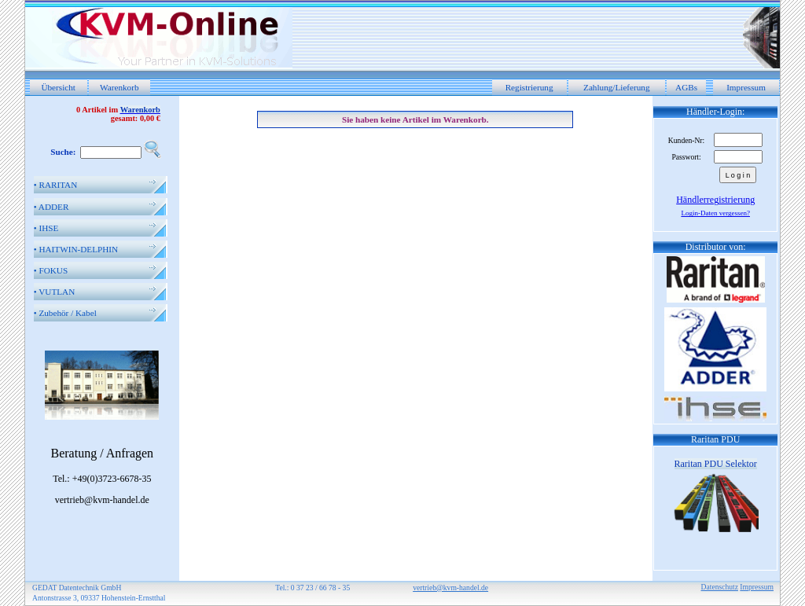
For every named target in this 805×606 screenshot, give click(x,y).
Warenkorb (119, 87)
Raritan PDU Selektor (716, 463)
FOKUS (51, 270)
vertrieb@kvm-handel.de (450, 587)
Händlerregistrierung (715, 199)
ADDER (51, 206)
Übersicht (58, 87)
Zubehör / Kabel (65, 313)
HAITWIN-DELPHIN (76, 249)
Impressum (746, 87)
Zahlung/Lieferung (616, 87)
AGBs (686, 87)
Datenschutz (719, 586)
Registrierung (529, 87)
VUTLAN (54, 291)
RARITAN (56, 184)
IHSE (46, 228)
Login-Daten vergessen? (715, 213)
